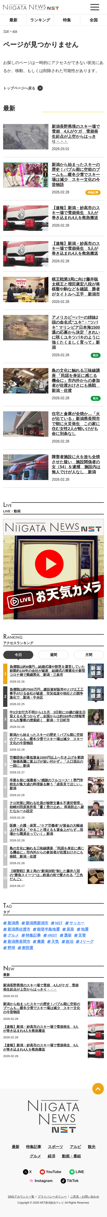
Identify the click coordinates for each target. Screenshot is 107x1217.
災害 (82, 935)
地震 (84, 929)
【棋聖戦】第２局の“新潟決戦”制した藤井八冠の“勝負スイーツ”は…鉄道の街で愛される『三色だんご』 (46, 875)
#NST (52, 935)
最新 (13, 20)
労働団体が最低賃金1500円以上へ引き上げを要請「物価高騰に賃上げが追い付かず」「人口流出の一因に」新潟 (47, 761)
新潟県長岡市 (19, 942)
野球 (11, 948)
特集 (67, 20)
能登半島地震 (48, 929)
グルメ (13, 935)
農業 (41, 942)
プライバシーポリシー (52, 1196)
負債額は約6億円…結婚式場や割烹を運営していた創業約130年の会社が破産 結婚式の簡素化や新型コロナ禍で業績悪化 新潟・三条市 (47, 671)
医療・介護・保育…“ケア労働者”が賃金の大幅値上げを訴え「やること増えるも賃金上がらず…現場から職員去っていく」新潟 (46, 829)
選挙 (68, 935)
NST (59, 923)
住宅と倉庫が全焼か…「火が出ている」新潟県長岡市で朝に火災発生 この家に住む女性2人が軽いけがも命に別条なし (76, 424)
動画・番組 (71, 1156)
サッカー (76, 923)
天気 (55, 942)
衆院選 (27, 948)
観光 (95, 355)
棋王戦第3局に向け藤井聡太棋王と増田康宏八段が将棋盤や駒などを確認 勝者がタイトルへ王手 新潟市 (76, 286)
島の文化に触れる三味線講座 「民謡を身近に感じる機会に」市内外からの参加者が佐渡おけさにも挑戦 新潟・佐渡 (76, 380)
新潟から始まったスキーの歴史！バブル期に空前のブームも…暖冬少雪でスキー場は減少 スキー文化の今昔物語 (76, 174)
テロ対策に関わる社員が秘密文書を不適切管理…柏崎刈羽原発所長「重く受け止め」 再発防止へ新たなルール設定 (47, 807)
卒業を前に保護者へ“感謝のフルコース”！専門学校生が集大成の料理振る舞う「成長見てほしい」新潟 (46, 784)
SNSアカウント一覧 (21, 1196)
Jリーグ (86, 942)
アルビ (75, 1147)
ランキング (40, 20)
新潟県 (13, 923)
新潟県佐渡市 (19, 929)
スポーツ (55, 1147)
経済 (51, 1156)
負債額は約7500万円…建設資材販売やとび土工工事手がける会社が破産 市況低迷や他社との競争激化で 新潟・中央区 (47, 693)
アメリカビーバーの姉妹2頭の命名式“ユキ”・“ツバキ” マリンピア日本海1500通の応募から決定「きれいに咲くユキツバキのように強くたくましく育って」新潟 (76, 332)
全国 (94, 20)
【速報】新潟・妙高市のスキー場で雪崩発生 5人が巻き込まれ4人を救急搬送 (76, 213)
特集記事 (93, 192)
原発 (70, 929)
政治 (69, 942)
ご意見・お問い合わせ (84, 1196)
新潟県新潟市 (37, 923)
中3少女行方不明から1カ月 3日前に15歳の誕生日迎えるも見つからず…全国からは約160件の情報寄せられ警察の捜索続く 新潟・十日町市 (47, 716)
